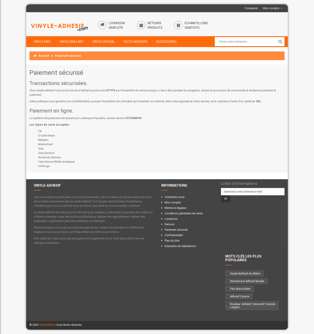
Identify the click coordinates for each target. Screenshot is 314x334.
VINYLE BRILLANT (72, 41)
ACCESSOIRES (166, 41)
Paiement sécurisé (176, 229)
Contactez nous (174, 197)
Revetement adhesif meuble (247, 281)
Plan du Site (172, 240)
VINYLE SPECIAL (103, 41)
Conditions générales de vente (184, 213)
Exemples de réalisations (180, 246)
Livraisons (171, 218)
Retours (169, 224)
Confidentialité (174, 235)
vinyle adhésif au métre (245, 273)
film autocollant (240, 288)
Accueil (41, 55)
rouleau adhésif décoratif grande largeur (252, 305)
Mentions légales (175, 208)
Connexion (251, 8)
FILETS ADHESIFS (136, 41)
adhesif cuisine (239, 296)
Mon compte (271, 8)
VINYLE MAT (42, 41)
